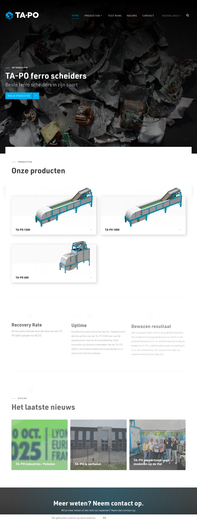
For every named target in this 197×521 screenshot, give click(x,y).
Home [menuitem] (75, 15)
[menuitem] (172, 15)
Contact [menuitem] (148, 15)
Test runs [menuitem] (115, 15)
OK (104, 517)
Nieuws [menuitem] (132, 15)
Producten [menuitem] (92, 15)
